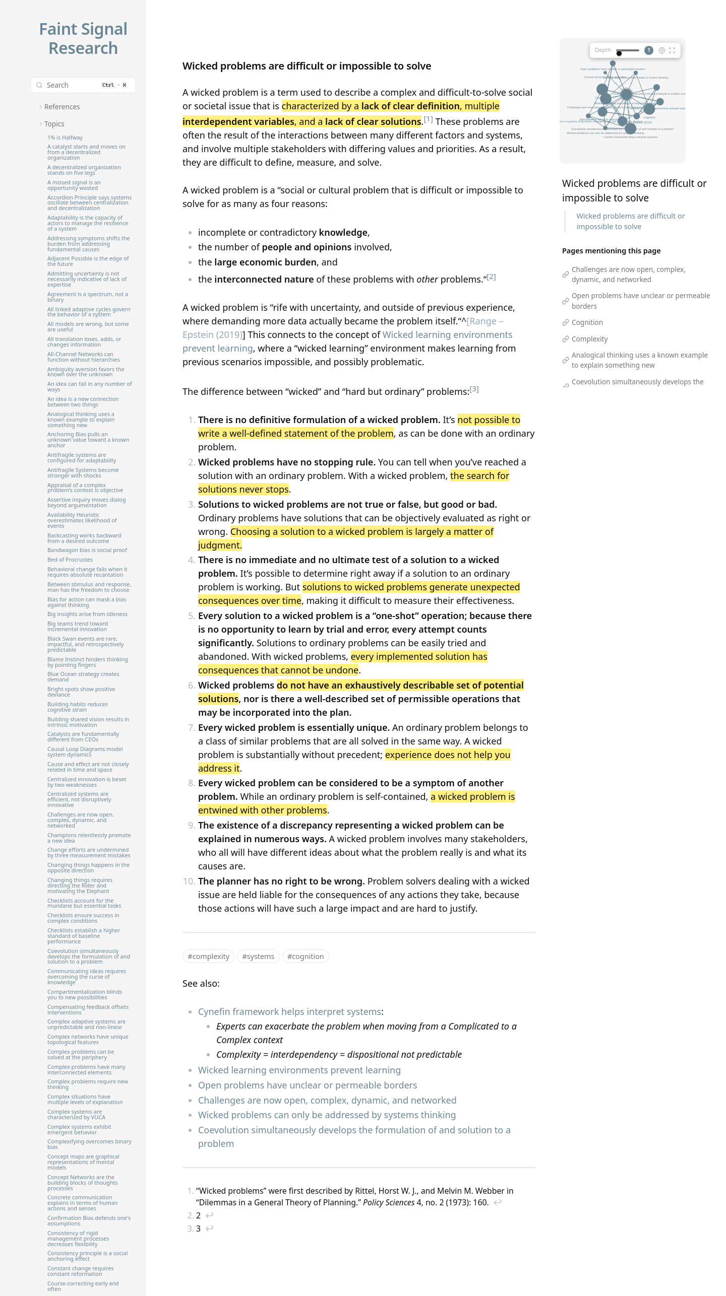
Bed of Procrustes (70, 560)
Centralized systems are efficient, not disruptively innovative (79, 799)
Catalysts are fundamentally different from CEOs (83, 736)
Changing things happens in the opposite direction (88, 867)
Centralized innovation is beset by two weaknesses (86, 782)
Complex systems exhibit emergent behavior (79, 1129)
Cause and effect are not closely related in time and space (88, 767)
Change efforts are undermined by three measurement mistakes (89, 852)
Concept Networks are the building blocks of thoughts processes (82, 1183)
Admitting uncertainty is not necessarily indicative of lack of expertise (87, 279)
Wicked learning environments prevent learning (299, 1070)
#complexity (208, 956)
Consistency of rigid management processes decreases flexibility (78, 1239)
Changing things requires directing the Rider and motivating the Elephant (79, 885)
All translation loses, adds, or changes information (84, 342)
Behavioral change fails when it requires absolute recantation (87, 572)
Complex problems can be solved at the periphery (80, 1054)
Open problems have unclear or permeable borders (307, 1085)
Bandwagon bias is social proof (87, 550)
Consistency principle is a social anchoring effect (87, 1256)
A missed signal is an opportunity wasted (74, 185)
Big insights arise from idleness (87, 614)
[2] (491, 276)
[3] (473, 388)
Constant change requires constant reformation (80, 1271)
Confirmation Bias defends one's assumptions (89, 1220)
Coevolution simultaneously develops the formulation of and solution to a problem (88, 956)
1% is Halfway (65, 138)
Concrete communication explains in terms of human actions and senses (82, 1203)
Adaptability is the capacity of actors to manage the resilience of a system (87, 223)
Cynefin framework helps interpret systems (289, 1011)
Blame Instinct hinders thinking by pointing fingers (87, 662)
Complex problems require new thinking (87, 1084)
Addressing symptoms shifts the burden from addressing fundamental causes (88, 244)
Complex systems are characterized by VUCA (76, 1114)
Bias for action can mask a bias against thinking (87, 602)
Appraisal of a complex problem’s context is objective (85, 488)
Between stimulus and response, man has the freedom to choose (89, 587)
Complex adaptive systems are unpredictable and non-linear (86, 1024)
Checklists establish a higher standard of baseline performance (83, 936)
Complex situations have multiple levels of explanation (85, 1099)
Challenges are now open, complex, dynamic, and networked (80, 820)
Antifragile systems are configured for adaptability (81, 457)
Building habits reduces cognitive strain (77, 707)
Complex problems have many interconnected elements (86, 1069)
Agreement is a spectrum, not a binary (87, 297)
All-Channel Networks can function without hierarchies (83, 357)
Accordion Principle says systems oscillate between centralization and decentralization (89, 203)
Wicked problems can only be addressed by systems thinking (327, 1115)
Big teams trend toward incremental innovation (77, 626)
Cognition (587, 322)
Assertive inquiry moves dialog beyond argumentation (86, 502)
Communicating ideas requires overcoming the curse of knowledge (86, 977)
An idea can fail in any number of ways (89, 386)
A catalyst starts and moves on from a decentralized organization (86, 152)
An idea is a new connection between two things (82, 401)
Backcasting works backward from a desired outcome (84, 538)
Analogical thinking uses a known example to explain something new (81, 420)
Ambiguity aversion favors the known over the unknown (86, 372)
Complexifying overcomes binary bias (89, 1144)
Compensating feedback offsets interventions (88, 1009)
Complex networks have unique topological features (88, 1039)
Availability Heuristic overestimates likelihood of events (82, 520)
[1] (428, 118)
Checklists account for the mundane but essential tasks (84, 903)
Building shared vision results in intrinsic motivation (88, 722)
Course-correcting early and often (83, 1286)
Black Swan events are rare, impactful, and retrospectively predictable (85, 644)
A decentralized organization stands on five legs (84, 170)
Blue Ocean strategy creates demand (83, 677)
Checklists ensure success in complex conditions (83, 918)
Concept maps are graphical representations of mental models (83, 1162)
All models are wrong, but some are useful (88, 326)
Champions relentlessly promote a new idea (89, 838)
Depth (603, 49)
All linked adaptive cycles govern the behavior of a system (89, 312)
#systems (258, 956)
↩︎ (497, 1202)
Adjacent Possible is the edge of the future (88, 261)
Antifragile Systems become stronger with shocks (83, 473)
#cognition (305, 956)
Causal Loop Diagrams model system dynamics (85, 752)
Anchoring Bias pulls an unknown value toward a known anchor (88, 440)
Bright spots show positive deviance (81, 692)
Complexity (590, 339)
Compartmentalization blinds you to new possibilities (84, 994)
